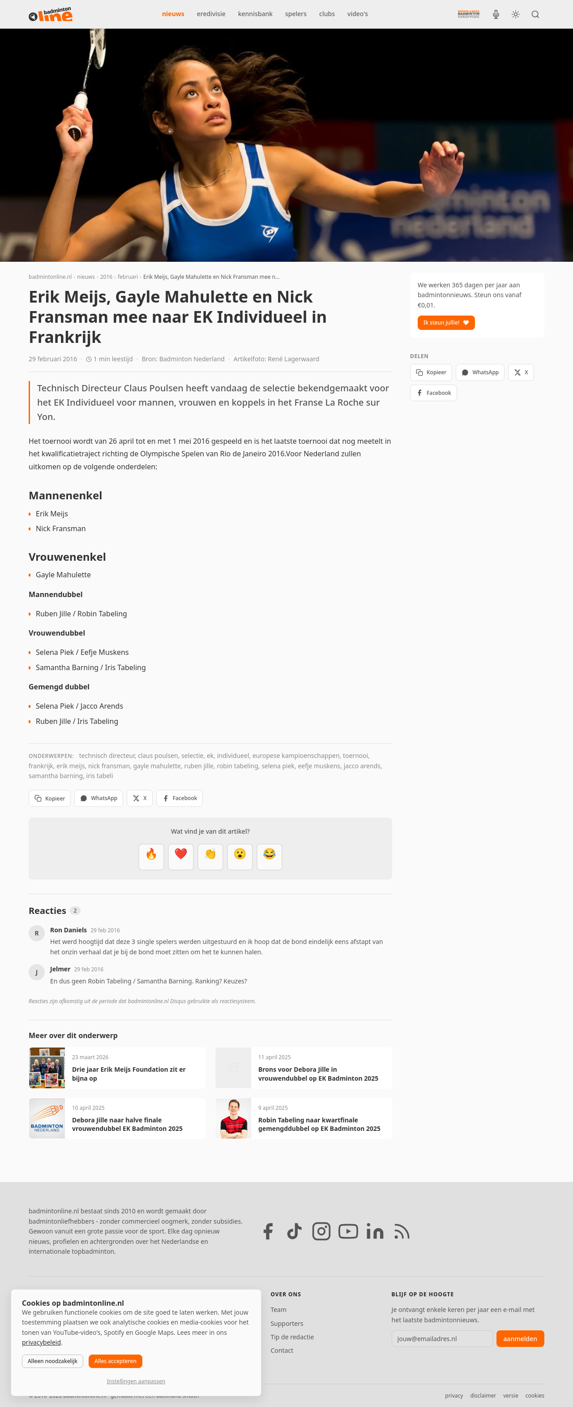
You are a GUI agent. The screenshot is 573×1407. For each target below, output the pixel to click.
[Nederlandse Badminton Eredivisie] (469, 14)
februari (128, 277)
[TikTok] (294, 1231)
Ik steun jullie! (446, 322)
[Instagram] (321, 1231)
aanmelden (520, 1338)
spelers (296, 13)
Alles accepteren (115, 1361)
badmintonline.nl (50, 277)
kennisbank (255, 13)
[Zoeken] (535, 14)
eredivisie (211, 13)
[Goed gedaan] (210, 857)
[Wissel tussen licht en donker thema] (516, 14)
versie (510, 1395)
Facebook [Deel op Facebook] (179, 798)
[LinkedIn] (375, 1231)
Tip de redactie (292, 1337)
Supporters (286, 1323)
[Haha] (269, 857)
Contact (281, 1350)
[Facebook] (268, 1231)
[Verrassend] (240, 857)
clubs (327, 13)
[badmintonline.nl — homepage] (51, 14)
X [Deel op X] (139, 798)
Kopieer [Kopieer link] (49, 798)
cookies (535, 1395)
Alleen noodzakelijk (52, 1361)
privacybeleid (41, 1342)
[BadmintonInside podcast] (496, 14)
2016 (106, 277)
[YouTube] (348, 1231)
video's (357, 13)
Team (278, 1309)
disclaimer (483, 1395)
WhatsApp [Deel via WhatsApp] (98, 798)
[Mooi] (181, 857)
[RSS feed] (402, 1231)
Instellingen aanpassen (136, 1381)
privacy (454, 1395)
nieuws (173, 13)
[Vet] (151, 857)
